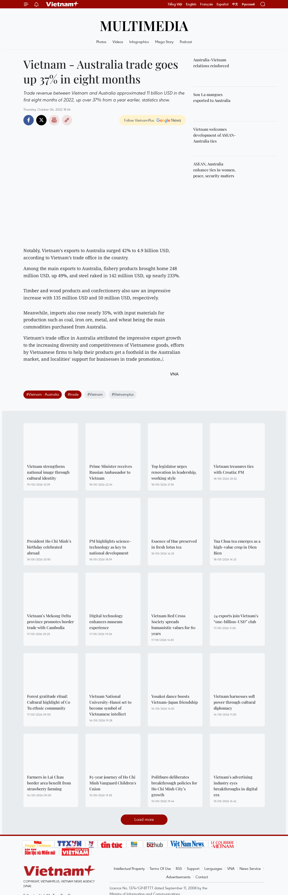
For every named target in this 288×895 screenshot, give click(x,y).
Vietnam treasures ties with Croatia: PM (234, 469)
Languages (213, 868)
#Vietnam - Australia (42, 394)
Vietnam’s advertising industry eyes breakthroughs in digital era (235, 785)
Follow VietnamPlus (139, 120)
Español (222, 4)
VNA (231, 868)
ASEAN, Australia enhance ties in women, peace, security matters (214, 169)
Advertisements (178, 876)
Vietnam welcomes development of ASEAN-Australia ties (214, 135)
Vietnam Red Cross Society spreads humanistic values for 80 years (173, 624)
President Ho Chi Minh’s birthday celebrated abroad (49, 546)
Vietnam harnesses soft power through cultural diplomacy (235, 702)
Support (193, 868)
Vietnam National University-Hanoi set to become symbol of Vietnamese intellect (110, 705)
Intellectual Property (129, 868)
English (191, 4)
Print (54, 120)
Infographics (139, 41)
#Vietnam (95, 394)
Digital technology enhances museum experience (106, 621)
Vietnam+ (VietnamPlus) (62, 4)
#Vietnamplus (123, 394)
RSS (179, 868)
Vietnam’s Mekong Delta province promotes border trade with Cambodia (50, 621)
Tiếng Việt (175, 4)
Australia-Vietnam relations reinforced (211, 62)
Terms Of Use (160, 868)
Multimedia (144, 25)
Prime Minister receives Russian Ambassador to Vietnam (110, 472)
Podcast (186, 41)
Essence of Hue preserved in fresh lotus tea (174, 544)
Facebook (28, 120)
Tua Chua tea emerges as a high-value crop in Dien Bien (237, 546)
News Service (250, 868)
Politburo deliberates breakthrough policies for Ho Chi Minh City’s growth (174, 785)
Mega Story (164, 41)
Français (206, 4)
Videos (117, 41)
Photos (101, 41)
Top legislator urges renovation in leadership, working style (173, 472)
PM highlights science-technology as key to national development (110, 546)
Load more (144, 819)
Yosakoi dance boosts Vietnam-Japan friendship (174, 699)
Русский (248, 4)
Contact (201, 876)
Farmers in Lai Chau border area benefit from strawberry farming (49, 782)
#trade (73, 394)
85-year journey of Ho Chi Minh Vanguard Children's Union (112, 782)
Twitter (41, 120)
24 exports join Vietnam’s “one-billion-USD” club (236, 618)
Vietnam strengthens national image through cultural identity (48, 472)
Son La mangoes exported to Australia (211, 97)
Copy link (67, 120)
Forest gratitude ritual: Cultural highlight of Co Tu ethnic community (48, 702)
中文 (235, 4)
